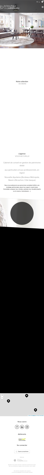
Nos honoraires (25, 466)
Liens (31, 466)
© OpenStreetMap (40, 415)
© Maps (33, 415)
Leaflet (29, 415)
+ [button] (2, 395)
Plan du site (11, 466)
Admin (34, 466)
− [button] (2, 397)
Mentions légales (18, 466)
